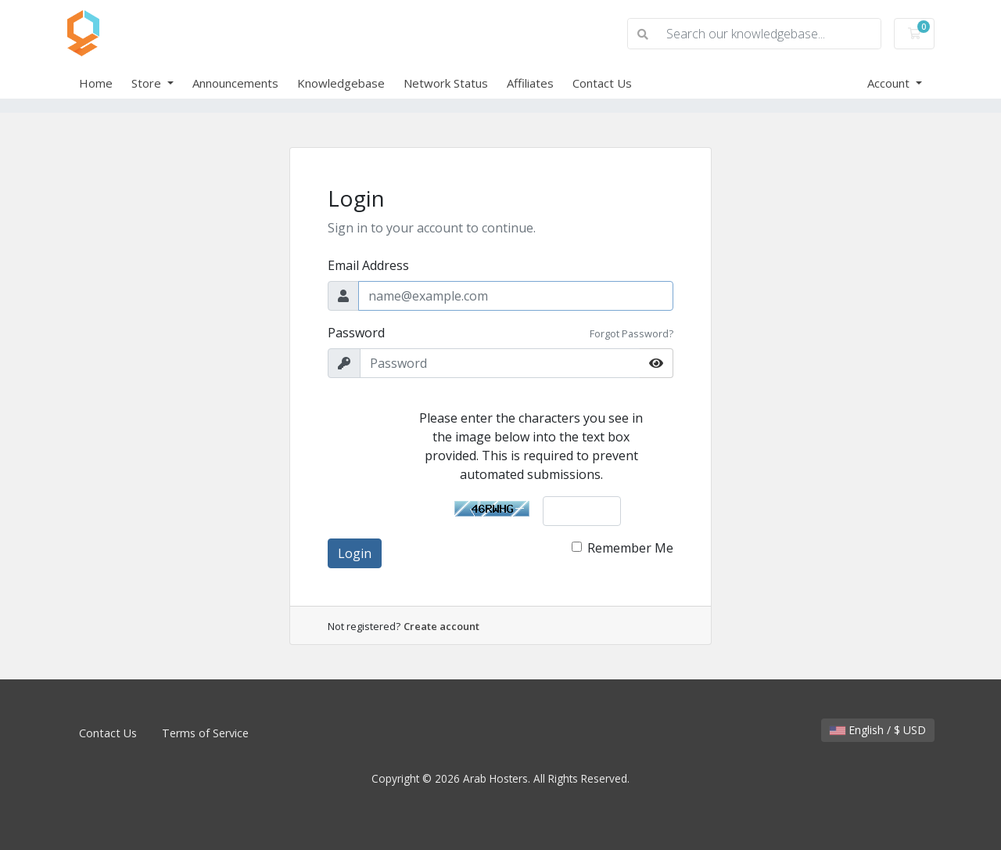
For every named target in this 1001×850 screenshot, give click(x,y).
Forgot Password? (631, 333)
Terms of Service (205, 733)
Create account (441, 626)
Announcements (235, 83)
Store (147, 83)
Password (356, 332)
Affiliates (530, 83)
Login (354, 553)
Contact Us (602, 83)
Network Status (446, 83)
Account (890, 83)
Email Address (368, 265)
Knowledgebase (341, 83)
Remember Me (630, 547)
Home (96, 83)
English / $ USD (878, 729)
